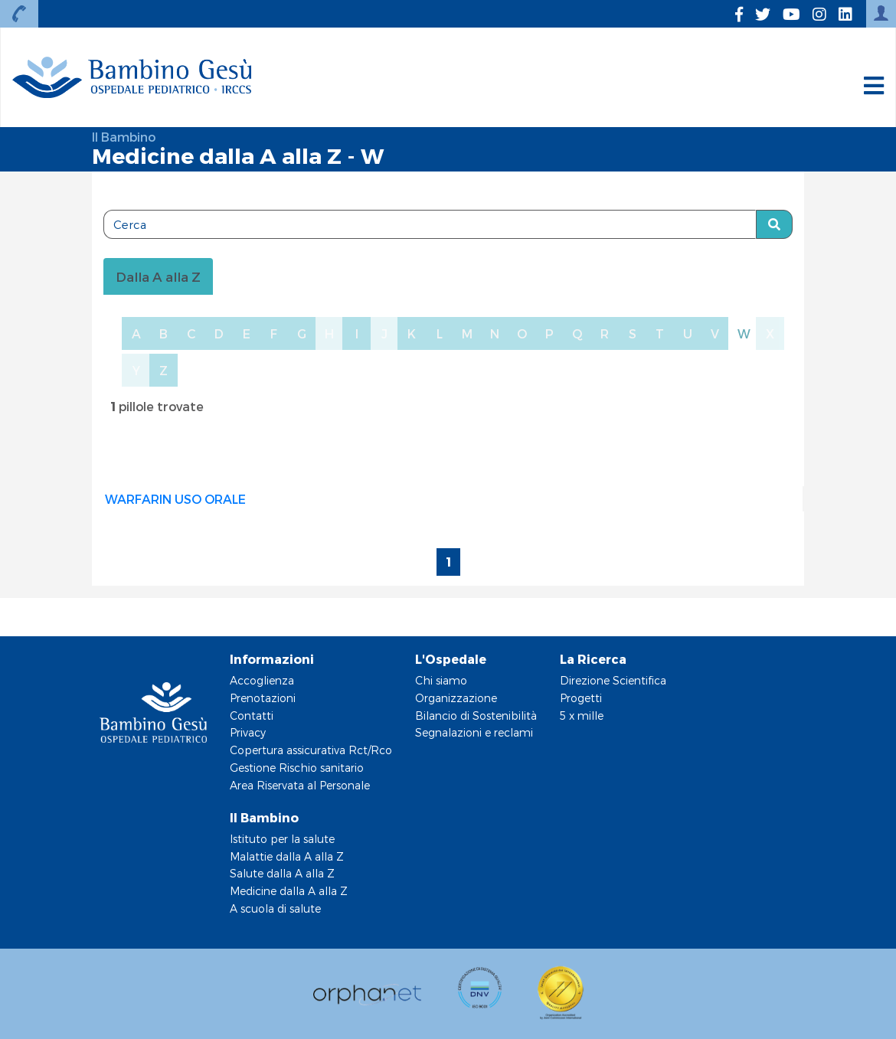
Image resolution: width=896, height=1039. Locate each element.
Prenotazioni (263, 697)
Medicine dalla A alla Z (289, 890)
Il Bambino (123, 136)
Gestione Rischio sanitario (297, 767)
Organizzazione (456, 697)
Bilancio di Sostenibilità (476, 715)
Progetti (581, 697)
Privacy (248, 732)
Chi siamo (441, 680)
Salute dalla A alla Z (282, 873)
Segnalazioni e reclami (474, 732)
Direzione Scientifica (613, 680)
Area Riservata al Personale (300, 785)
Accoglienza (262, 680)
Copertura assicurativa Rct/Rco (311, 749)
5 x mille (581, 715)
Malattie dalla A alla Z (287, 856)
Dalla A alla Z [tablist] (158, 276)
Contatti (251, 715)
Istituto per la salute (282, 838)
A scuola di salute (275, 908)
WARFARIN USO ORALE (175, 499)
